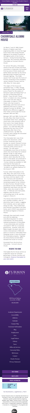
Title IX (24, 392)
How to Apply (15, 376)
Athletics (15, 318)
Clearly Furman (15, 359)
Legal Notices (15, 339)
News (15, 344)
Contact (15, 356)
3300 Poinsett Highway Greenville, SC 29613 (15, 299)
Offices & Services (15, 347)
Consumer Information (15, 327)
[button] (6, 32)
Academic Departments (15, 312)
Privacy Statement (15, 362)
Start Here (15, 5)
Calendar (15, 321)
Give (15, 336)
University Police (15, 350)
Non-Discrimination (8, 392)
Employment (15, 333)
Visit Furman (15, 372)
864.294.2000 (15, 303)
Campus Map (15, 324)
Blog (15, 330)
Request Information (15, 380)
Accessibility (15, 315)
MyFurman (15, 353)
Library (15, 341)
